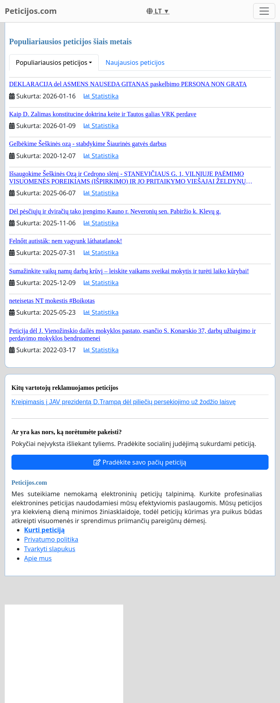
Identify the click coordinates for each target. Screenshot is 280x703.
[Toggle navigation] (264, 11)
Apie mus (38, 558)
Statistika (101, 96)
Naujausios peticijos (134, 62)
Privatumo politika (51, 539)
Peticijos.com (31, 11)
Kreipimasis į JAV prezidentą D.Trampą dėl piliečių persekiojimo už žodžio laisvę (123, 402)
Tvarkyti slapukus (49, 548)
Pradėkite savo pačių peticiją (140, 462)
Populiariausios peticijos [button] (51, 62)
